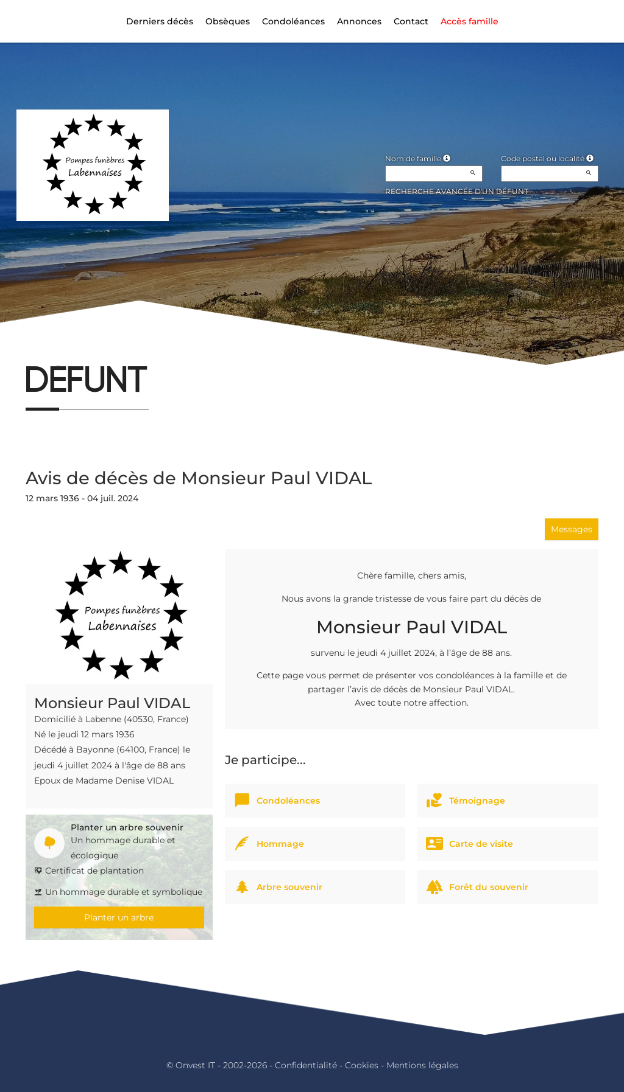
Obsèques (227, 21)
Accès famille (469, 21)
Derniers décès (159, 21)
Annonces (359, 21)
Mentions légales (422, 1065)
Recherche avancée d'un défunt (456, 191)
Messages (571, 529)
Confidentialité (306, 1065)
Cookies (361, 1065)
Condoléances (293, 21)
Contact (411, 21)
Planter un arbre (119, 917)
